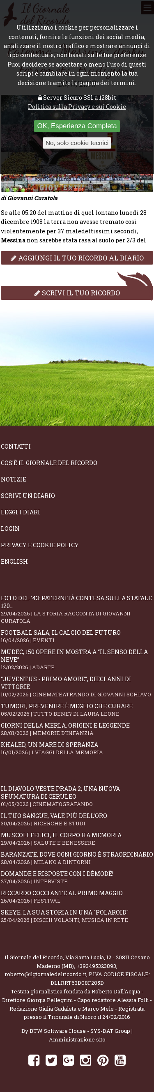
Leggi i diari (20, 512)
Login (10, 528)
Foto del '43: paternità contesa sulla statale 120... (77, 609)
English (14, 561)
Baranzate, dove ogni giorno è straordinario (77, 858)
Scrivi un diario (28, 496)
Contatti (16, 446)
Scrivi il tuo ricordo (77, 292)
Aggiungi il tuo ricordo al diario (77, 257)
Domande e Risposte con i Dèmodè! (77, 877)
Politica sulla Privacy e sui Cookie (77, 107)
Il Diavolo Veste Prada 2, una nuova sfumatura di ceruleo (77, 796)
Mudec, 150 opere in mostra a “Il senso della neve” (77, 659)
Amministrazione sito (77, 1039)
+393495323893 (96, 966)
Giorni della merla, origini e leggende (77, 729)
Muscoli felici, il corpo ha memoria (77, 838)
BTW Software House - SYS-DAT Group (80, 1030)
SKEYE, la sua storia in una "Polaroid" (77, 916)
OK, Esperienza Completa (77, 126)
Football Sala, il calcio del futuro (77, 636)
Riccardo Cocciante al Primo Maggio (77, 896)
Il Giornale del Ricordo (34, 957)
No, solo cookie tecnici (77, 142)
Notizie (13, 479)
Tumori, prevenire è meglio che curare (77, 709)
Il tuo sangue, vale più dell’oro (77, 819)
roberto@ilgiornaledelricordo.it (45, 974)
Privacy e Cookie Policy (40, 545)
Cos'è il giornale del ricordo (49, 463)
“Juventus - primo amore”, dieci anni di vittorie (77, 686)
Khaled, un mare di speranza (77, 748)
